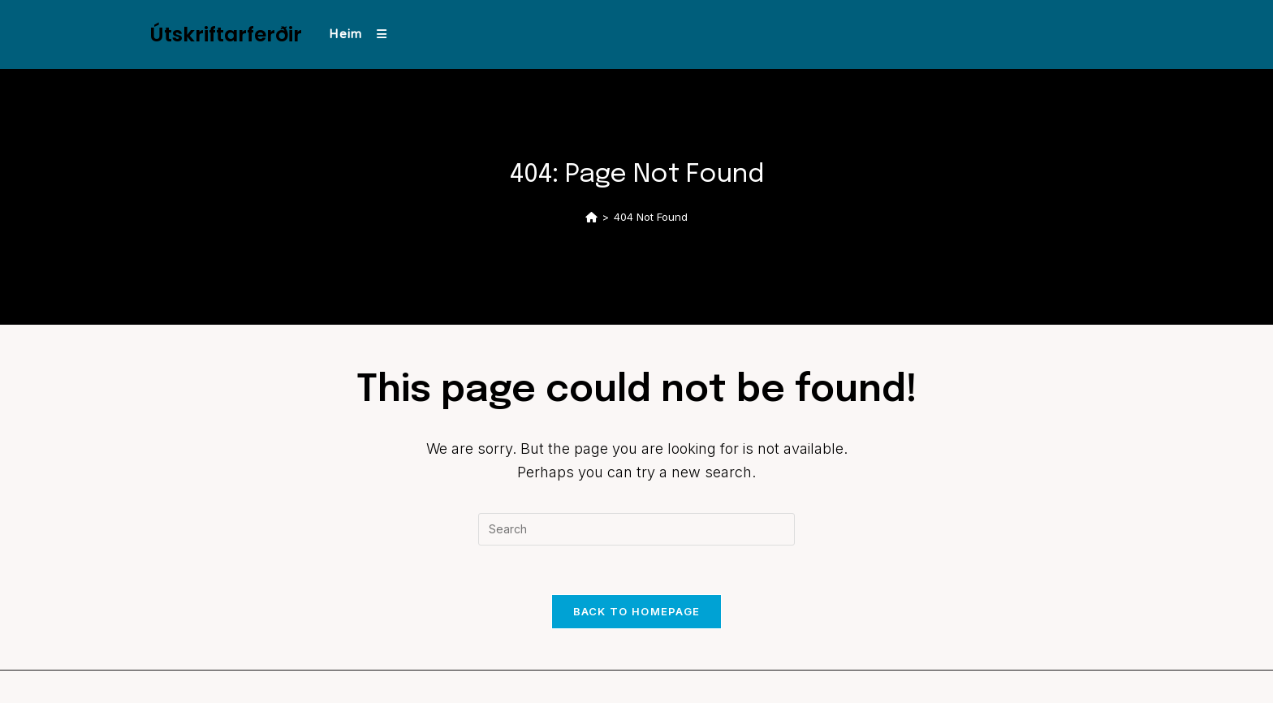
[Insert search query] (636, 529)
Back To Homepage (637, 611)
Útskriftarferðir (225, 34)
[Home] (591, 216)
